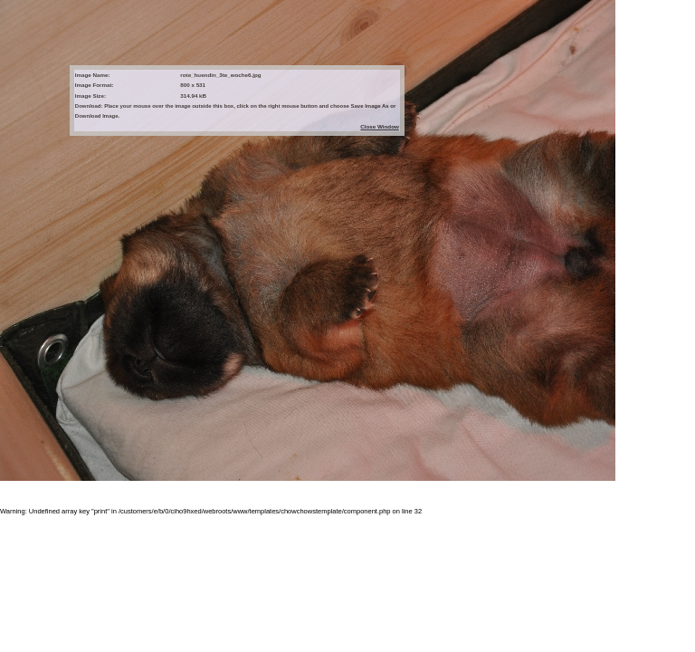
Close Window (379, 126)
